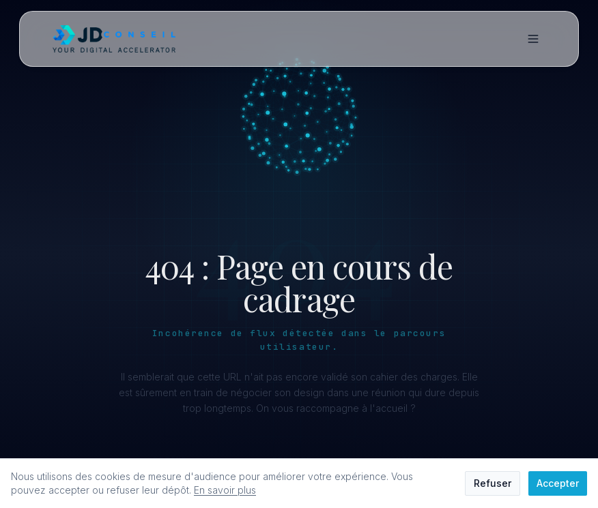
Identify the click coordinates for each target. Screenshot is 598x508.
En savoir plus (225, 490)
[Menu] (533, 39)
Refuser (492, 483)
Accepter (558, 483)
